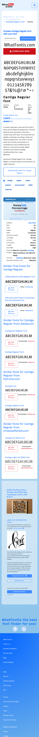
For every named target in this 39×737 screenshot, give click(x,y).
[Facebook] (15, 629)
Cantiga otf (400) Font (15, 438)
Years (5, 711)
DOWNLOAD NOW (19, 51)
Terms (5, 731)
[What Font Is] (8, 5)
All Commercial (13, 19)
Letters (5, 706)
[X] (23, 629)
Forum (5, 697)
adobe (27, 180)
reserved (8, 189)
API (4, 690)
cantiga (9, 180)
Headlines (19, 258)
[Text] (11, 38)
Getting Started (8, 681)
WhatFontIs (8, 17)
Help (4, 672)
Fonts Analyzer (8, 662)
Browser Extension (10, 649)
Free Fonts (7, 685)
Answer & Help (19, 528)
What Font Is (7, 639)
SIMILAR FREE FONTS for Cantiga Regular (19, 172)
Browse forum (19, 580)
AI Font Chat (7, 653)
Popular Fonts (8, 715)
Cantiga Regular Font (14, 352)
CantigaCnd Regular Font (16, 331)
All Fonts (20, 17)
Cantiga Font (10, 386)
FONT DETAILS (11, 289)
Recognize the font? (19, 576)
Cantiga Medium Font (14, 406)
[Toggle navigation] (34, 5)
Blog (4, 658)
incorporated (19, 185)
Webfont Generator (20, 591)
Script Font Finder (9, 720)
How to (5, 676)
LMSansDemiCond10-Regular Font (20, 277)
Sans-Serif (32, 223)
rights (30, 185)
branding (30, 250)
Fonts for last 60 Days (11, 702)
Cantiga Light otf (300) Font (17, 457)
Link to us (6, 644)
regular (19, 180)
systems (8, 185)
